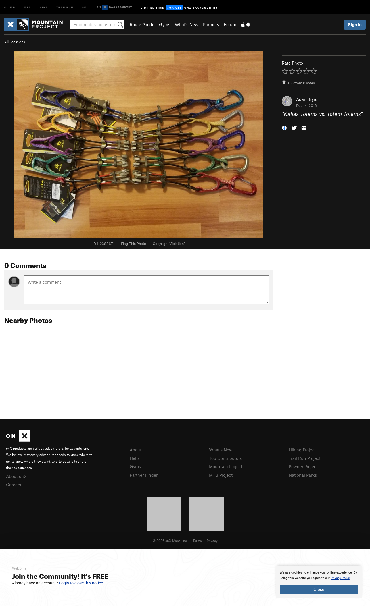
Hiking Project (302, 449)
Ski (85, 7)
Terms (197, 541)
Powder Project (303, 466)
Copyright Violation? (169, 243)
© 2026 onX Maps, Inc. (170, 541)
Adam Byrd (307, 99)
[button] (284, 127)
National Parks (303, 475)
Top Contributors (225, 458)
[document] (319, 582)
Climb (9, 7)
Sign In (355, 24)
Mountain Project (225, 466)
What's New (186, 24)
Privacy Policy (340, 578)
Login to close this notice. (81, 583)
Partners (211, 24)
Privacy (212, 541)
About (135, 449)
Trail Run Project (305, 458)
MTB (27, 7)
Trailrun (64, 7)
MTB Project (221, 475)
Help (134, 458)
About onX (16, 476)
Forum (230, 24)
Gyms (164, 24)
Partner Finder (144, 475)
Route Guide (142, 24)
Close (318, 589)
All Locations (14, 42)
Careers (13, 484)
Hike (44, 7)
